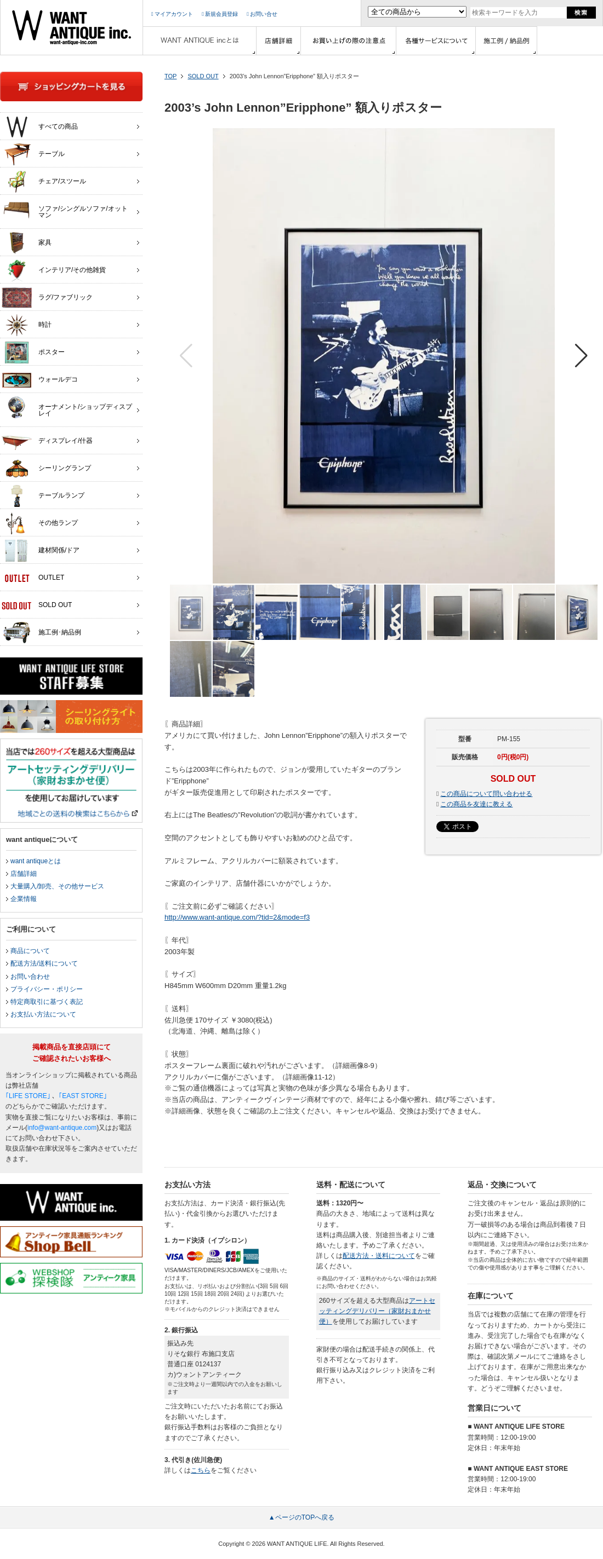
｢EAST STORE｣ (83, 1096)
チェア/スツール (44, 182)
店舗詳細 (23, 873)
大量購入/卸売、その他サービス (57, 886)
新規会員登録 (220, 14)
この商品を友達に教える (476, 804)
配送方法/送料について (44, 963)
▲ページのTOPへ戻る (301, 1517)
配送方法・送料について (379, 1256)
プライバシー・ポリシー (46, 989)
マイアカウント (172, 14)
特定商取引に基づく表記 (46, 1002)
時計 (27, 325)
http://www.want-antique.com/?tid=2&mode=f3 (237, 917)
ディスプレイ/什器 (47, 441)
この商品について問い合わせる (486, 794)
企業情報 (23, 899)
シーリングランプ (46, 469)
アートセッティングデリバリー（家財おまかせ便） (377, 1311)
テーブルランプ (43, 496)
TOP (170, 76)
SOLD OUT (202, 76)
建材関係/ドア (40, 551)
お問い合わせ (30, 976)
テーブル (33, 154)
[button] (581, 356)
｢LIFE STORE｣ (27, 1096)
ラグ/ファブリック (47, 298)
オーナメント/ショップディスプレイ (67, 407)
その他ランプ (40, 523)
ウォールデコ (40, 380)
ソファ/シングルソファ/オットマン (65, 209)
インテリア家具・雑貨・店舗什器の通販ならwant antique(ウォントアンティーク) (72, 27)
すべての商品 (40, 127)
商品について (30, 951)
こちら (201, 1470)
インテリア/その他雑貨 (54, 270)
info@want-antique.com (61, 1127)
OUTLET (33, 578)
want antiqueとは (35, 861)
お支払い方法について (43, 1014)
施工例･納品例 (41, 633)
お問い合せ (262, 14)
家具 (27, 243)
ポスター (33, 352)
